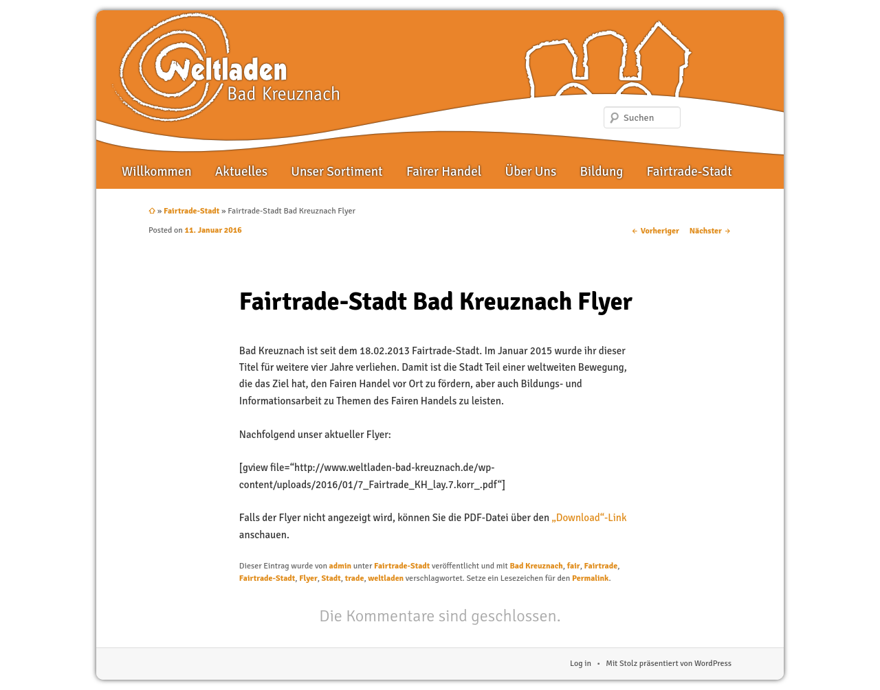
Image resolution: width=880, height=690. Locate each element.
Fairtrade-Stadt (689, 171)
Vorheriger (655, 231)
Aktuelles (241, 171)
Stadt (331, 578)
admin (340, 566)
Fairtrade (601, 566)
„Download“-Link (588, 517)
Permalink (590, 578)
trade (354, 578)
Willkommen (156, 171)
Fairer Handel (443, 171)
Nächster (711, 231)
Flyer (308, 578)
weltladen (386, 578)
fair (573, 566)
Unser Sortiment (337, 171)
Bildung (601, 171)
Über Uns (530, 171)
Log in (580, 663)
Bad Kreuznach (535, 566)
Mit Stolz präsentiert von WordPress (669, 663)
